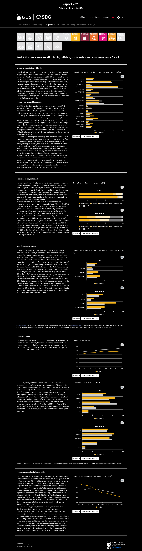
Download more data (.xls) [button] (90, 137)
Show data (76, 137)
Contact (106, 17)
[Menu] (122, 76)
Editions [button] (82, 17)
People (40, 25)
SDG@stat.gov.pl (116, 547)
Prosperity (49, 25)
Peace (62, 25)
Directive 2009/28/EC (22, 325)
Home (19, 25)
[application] (99, 104)
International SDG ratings (86, 25)
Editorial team (95, 17)
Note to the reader (30, 25)
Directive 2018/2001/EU (77, 325)
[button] (96, 132)
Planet (56, 25)
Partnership (70, 25)
